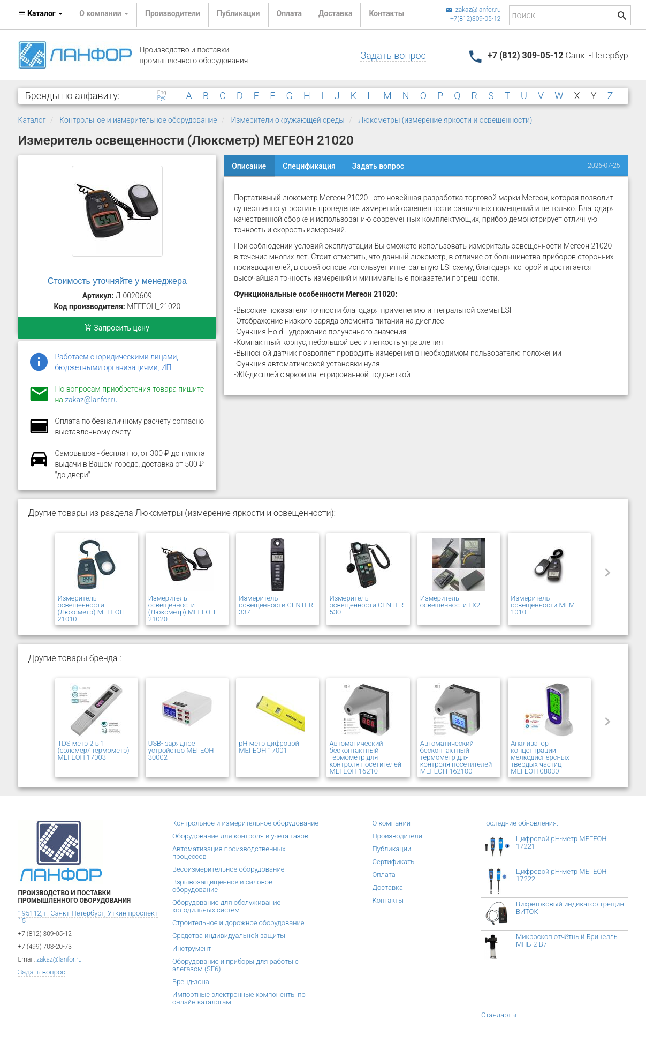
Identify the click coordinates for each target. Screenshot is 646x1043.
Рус (161, 98)
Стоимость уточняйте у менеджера (117, 281)
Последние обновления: (519, 823)
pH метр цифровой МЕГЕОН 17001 (269, 746)
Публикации (238, 13)
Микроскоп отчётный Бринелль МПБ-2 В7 (567, 940)
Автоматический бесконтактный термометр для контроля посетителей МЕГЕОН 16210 (365, 757)
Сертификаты (394, 862)
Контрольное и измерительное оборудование (138, 120)
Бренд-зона (190, 982)
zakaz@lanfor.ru (473, 9)
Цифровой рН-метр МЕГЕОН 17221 (561, 842)
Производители (172, 13)
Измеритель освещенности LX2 (450, 601)
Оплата (289, 13)
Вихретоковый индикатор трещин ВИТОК (570, 908)
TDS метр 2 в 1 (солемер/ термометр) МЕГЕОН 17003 (94, 750)
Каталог (32, 120)
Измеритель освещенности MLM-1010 (544, 605)
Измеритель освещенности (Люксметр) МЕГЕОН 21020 (181, 608)
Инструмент (191, 948)
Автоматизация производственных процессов (229, 852)
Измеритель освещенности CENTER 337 (276, 605)
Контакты (386, 13)
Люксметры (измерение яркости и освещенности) (446, 120)
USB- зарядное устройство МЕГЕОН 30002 (181, 750)
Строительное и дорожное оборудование (238, 923)
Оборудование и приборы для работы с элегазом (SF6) (235, 965)
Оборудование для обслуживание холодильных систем (226, 906)
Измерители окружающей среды (287, 120)
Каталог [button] (40, 13)
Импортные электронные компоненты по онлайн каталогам (239, 998)
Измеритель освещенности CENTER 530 (366, 605)
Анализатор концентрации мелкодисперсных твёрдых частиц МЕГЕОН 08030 (540, 757)
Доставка (335, 13)
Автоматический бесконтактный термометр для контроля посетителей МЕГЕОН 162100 (456, 757)
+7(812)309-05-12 (475, 18)
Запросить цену (117, 328)
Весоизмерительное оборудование (228, 869)
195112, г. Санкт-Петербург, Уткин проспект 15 (88, 917)
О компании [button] (103, 13)
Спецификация (309, 166)
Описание (249, 166)
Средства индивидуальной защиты (228, 936)
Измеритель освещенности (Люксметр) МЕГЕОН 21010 (91, 608)
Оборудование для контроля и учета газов (240, 836)
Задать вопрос (392, 55)
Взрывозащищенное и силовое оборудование (222, 886)
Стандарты (498, 1015)
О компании (392, 823)
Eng (161, 92)
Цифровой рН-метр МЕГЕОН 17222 (561, 875)
